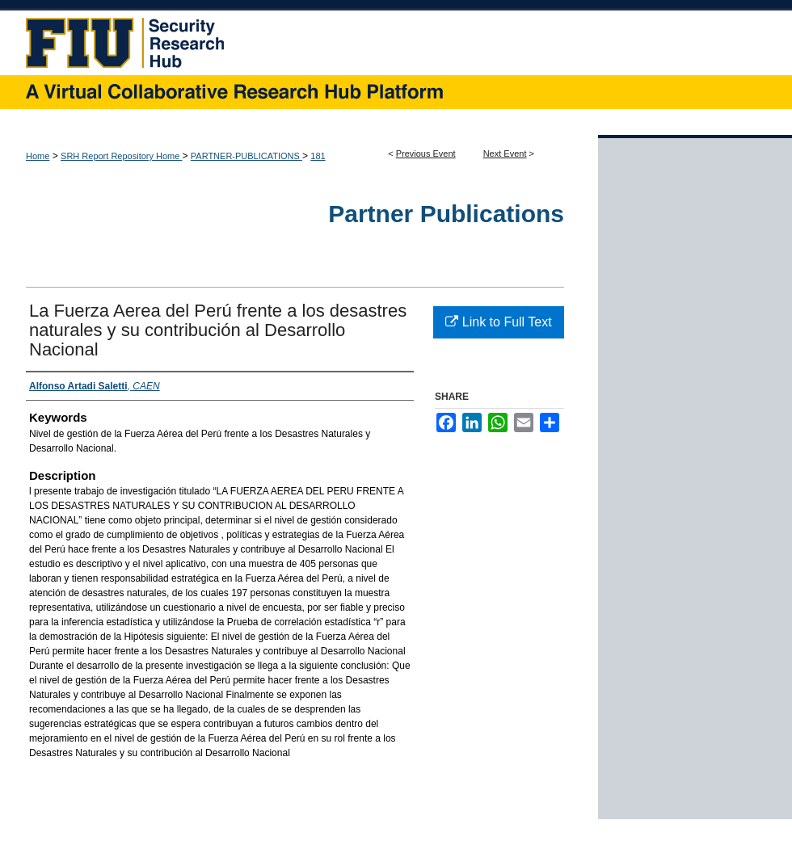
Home (37, 156)
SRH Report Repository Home (121, 156)
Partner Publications (446, 213)
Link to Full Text (498, 322)
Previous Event (426, 153)
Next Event (505, 153)
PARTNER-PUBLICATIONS (246, 156)
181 (317, 156)
